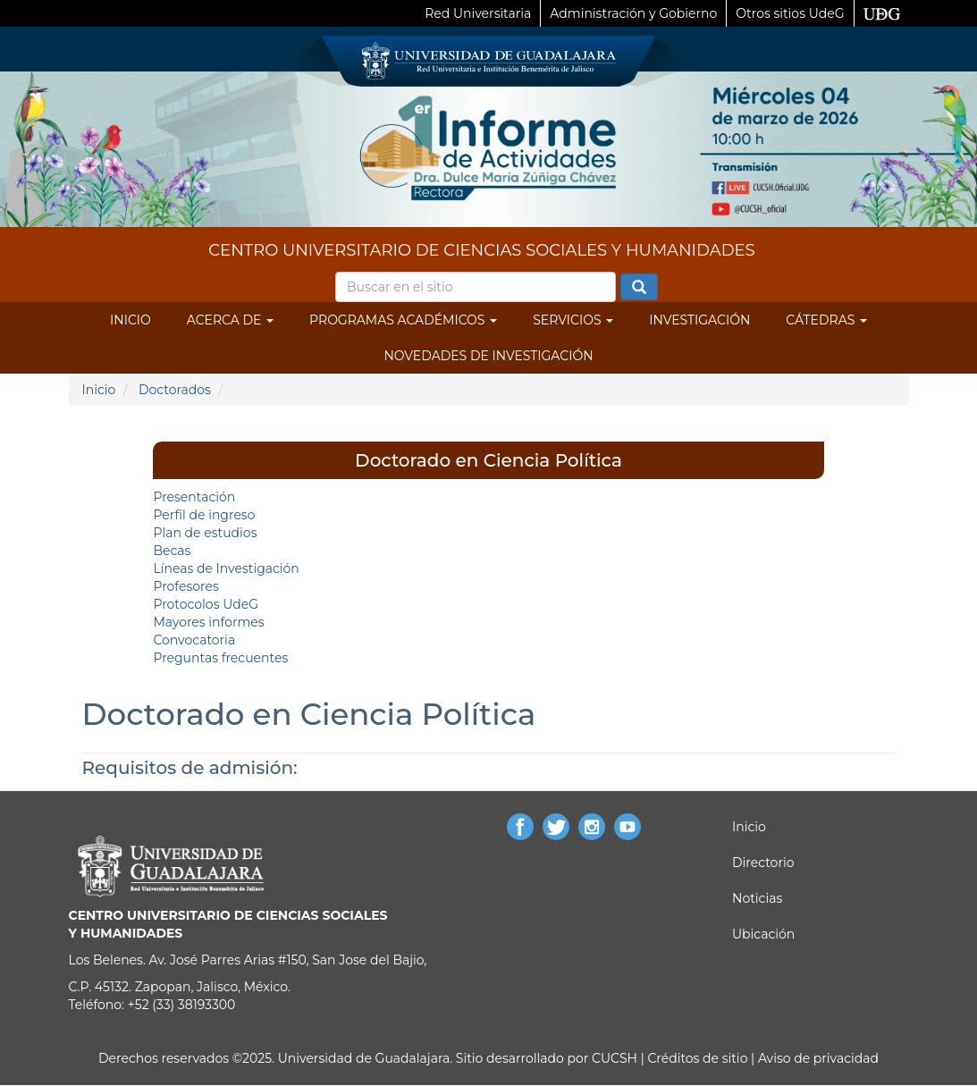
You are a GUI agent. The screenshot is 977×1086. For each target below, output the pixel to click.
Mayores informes (208, 622)
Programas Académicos (403, 320)
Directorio (763, 862)
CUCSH (614, 1058)
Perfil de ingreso (204, 515)
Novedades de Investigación (488, 356)
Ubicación (763, 934)
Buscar (639, 288)
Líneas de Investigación (226, 568)
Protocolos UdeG (205, 604)
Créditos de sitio (697, 1058)
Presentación (194, 497)
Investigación (699, 320)
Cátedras (826, 320)
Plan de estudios (205, 533)
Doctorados (175, 390)
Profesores (185, 586)
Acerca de (230, 320)
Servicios (573, 320)
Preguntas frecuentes (220, 658)
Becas (171, 551)
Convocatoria (194, 640)
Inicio (130, 320)
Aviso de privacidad (816, 1058)
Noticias (757, 898)
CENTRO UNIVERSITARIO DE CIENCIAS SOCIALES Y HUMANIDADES (481, 250)
